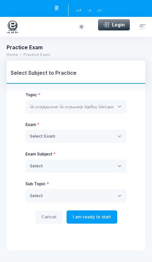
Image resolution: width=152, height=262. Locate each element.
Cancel (48, 216)
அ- (100, 10)
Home (12, 54)
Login (114, 25)
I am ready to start (92, 216)
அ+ (79, 10)
